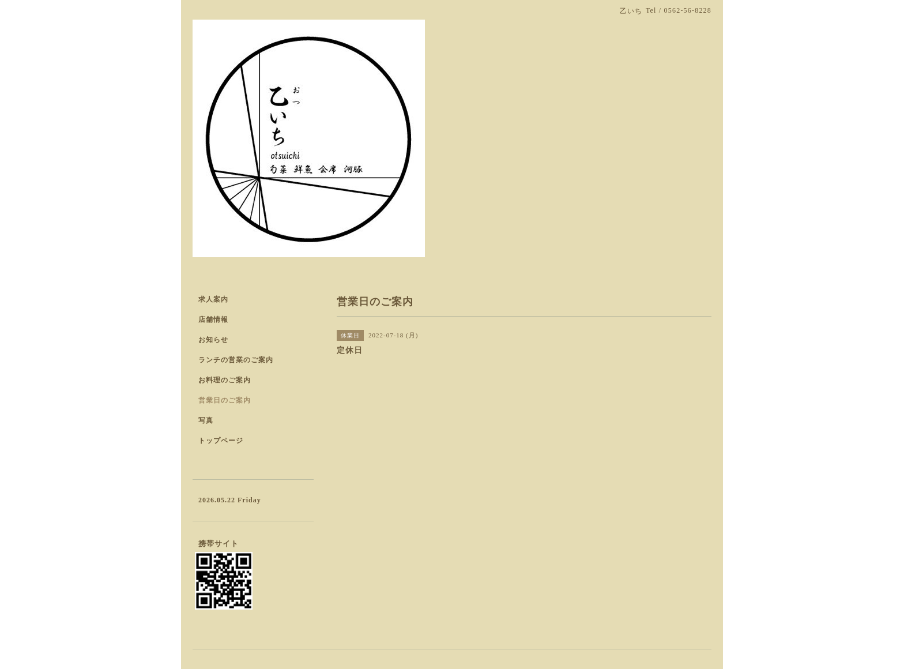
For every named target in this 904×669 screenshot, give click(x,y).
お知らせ (213, 340)
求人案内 (213, 299)
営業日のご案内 (224, 400)
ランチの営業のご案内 (235, 360)
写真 (205, 420)
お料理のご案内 (224, 380)
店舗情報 (213, 319)
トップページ (220, 441)
